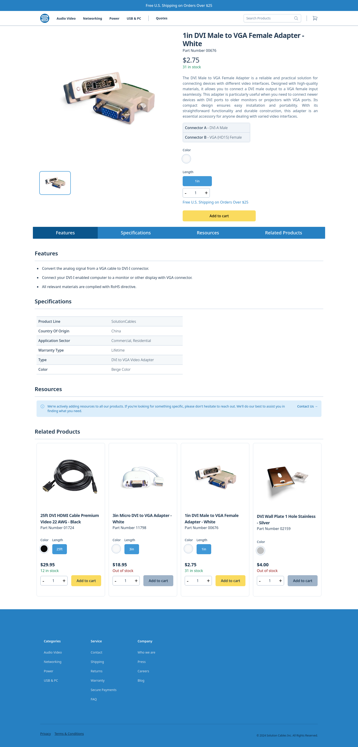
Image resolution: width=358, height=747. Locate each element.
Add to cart (219, 215)
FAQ (94, 699)
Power (114, 18)
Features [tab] (65, 233)
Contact (96, 652)
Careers (143, 671)
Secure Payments (103, 690)
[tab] (55, 183)
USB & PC (134, 18)
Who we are (146, 652)
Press (142, 662)
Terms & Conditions (69, 733)
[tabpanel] (107, 99)
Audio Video (66, 18)
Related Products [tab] (283, 233)
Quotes (161, 18)
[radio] (186, 159)
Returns (96, 671)
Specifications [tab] (136, 233)
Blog (141, 680)
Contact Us (307, 406)
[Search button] (297, 18)
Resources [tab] (208, 233)
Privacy (45, 733)
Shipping (97, 662)
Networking (92, 18)
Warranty (98, 680)
